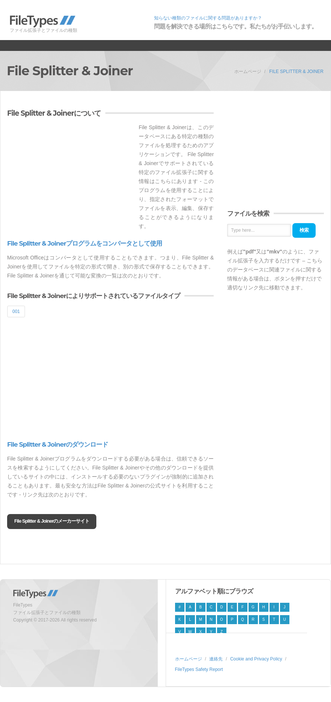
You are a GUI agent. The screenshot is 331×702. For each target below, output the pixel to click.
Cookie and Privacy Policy (256, 659)
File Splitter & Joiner (296, 71)
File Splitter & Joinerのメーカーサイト (51, 521)
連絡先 (216, 659)
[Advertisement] (70, 175)
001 (16, 311)
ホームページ (247, 71)
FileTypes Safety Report (199, 669)
